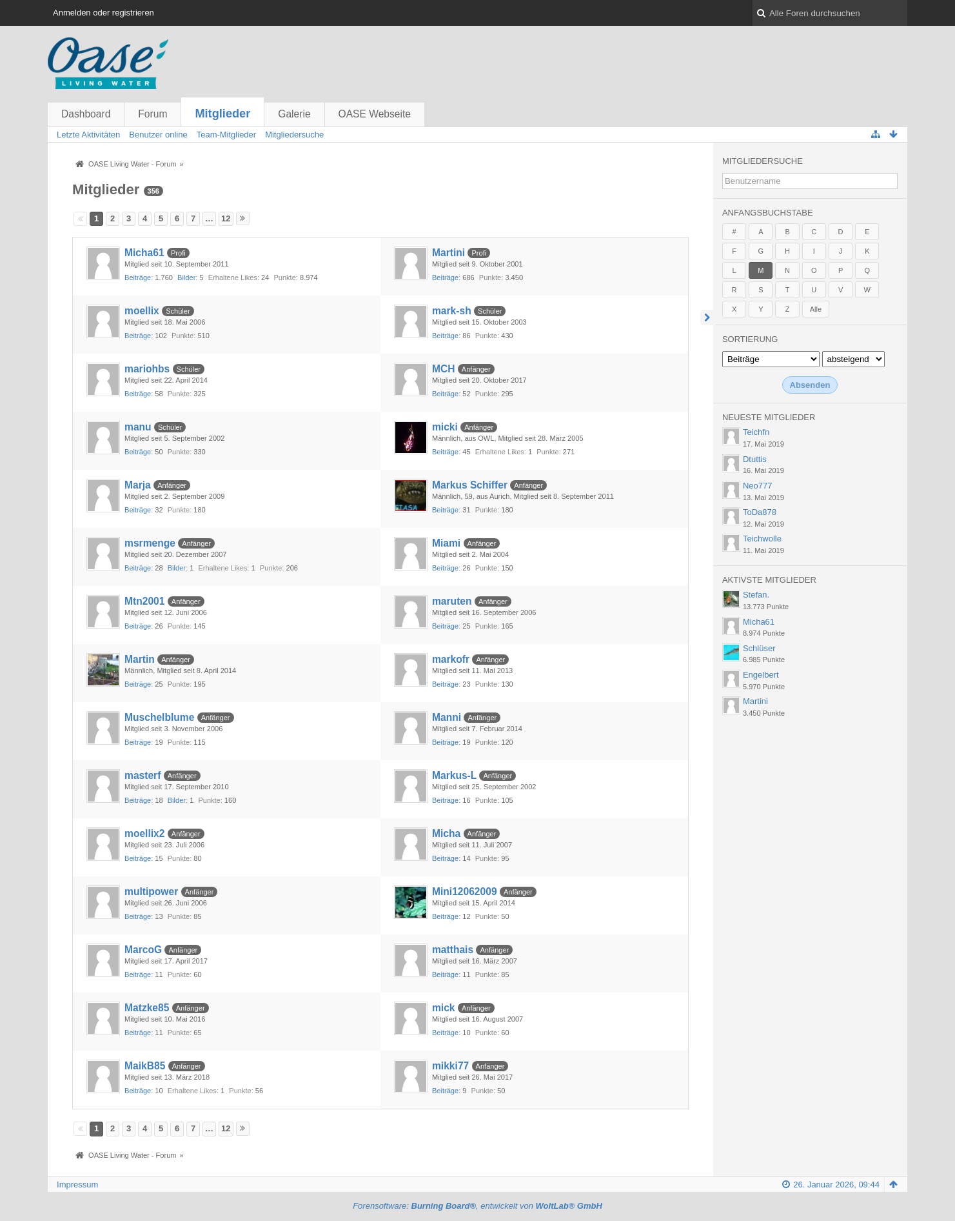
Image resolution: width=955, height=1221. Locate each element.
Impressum (77, 1184)
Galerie (294, 113)
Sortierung (750, 339)
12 (225, 218)
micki (445, 426)
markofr (450, 659)
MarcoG (143, 949)
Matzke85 (146, 1007)
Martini (448, 252)
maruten (452, 601)
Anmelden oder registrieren (103, 12)
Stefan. (756, 595)
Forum (152, 113)
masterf (142, 775)
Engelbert (761, 675)
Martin (139, 659)
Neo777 (758, 485)
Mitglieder (222, 113)
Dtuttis (755, 459)
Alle (816, 309)
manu (138, 426)
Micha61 (144, 252)
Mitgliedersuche (762, 161)
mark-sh (451, 310)
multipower (151, 891)
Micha (446, 833)
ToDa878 (759, 512)
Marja (137, 484)
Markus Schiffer (469, 484)
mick (443, 1007)
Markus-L (454, 775)
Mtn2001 (144, 601)
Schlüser (759, 648)
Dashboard (85, 113)
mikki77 (450, 1065)
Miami (446, 543)
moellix (141, 310)
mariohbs (147, 368)
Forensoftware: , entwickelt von (477, 1206)
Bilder (186, 277)
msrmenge (149, 543)
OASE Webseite (375, 113)
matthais (452, 949)
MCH (443, 368)
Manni (446, 717)
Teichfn (756, 432)
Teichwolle (762, 538)
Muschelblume (159, 717)
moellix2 (144, 833)
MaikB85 (144, 1065)
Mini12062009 (464, 891)
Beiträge (137, 277)
